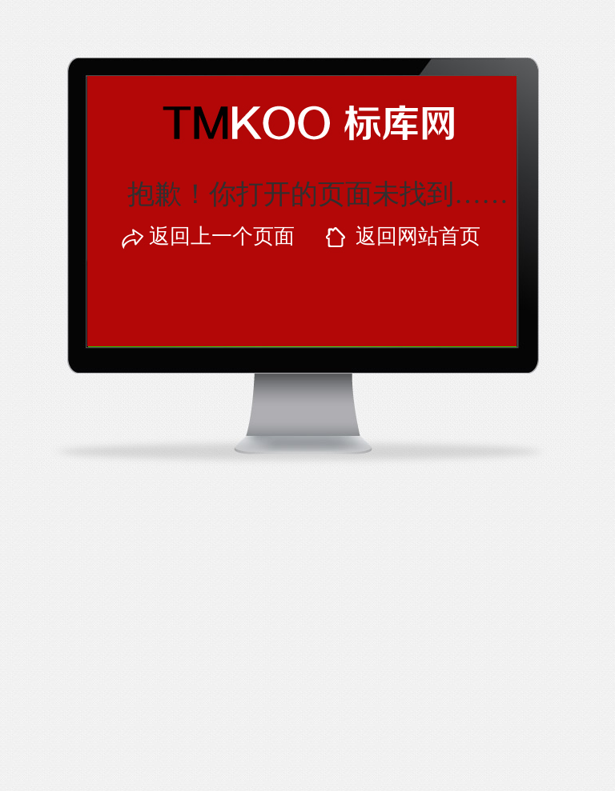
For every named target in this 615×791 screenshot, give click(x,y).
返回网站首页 (418, 236)
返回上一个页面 (222, 236)
